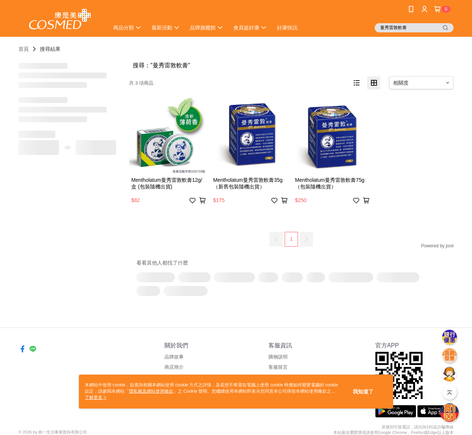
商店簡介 (174, 367)
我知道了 (363, 392)
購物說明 (278, 357)
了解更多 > (95, 397)
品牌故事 (174, 357)
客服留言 (278, 367)
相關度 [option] (401, 83)
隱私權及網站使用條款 (151, 391)
